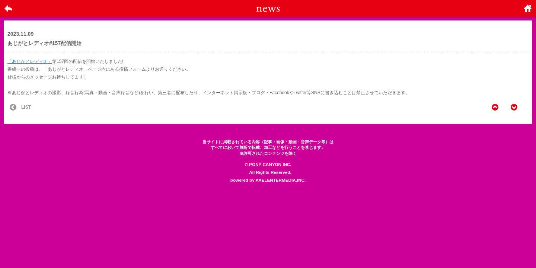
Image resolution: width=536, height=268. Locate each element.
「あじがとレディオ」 (29, 61)
